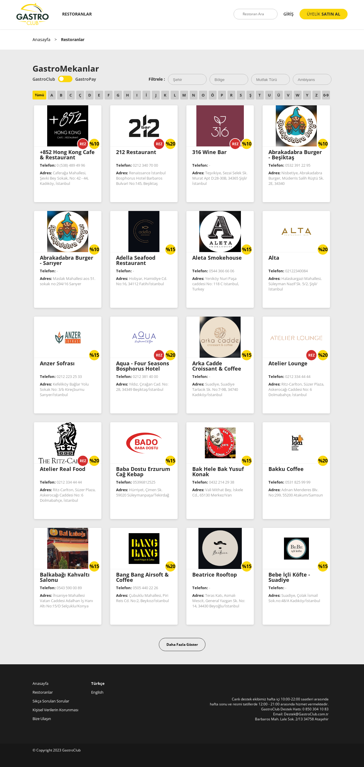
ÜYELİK (323, 14)
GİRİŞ (288, 14)
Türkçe (98, 683)
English (97, 692)
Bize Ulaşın (42, 718)
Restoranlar (43, 692)
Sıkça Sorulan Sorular (51, 701)
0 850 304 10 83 (315, 709)
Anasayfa (41, 39)
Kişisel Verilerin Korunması (55, 709)
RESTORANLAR (77, 14)
